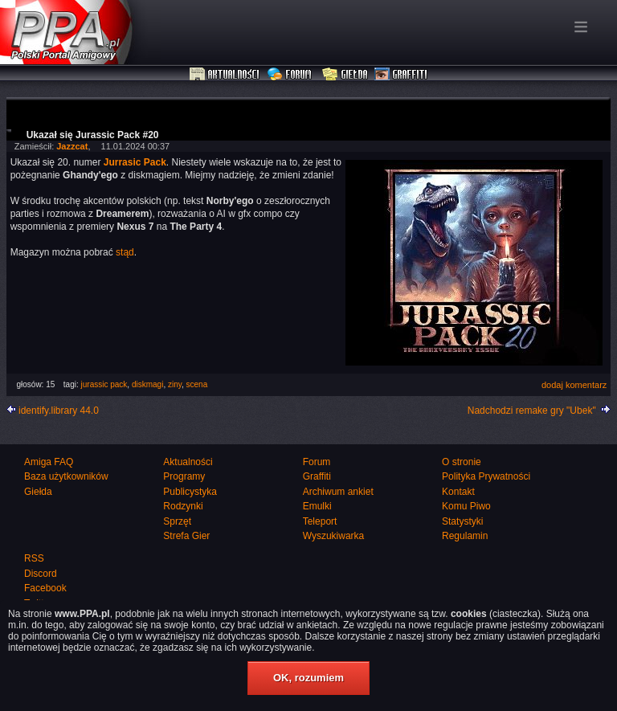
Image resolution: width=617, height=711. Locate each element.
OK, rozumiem (308, 678)
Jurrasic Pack (135, 162)
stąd (125, 252)
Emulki (317, 506)
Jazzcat (72, 146)
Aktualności (225, 75)
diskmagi (147, 384)
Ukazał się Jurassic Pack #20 (93, 135)
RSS (34, 558)
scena (197, 384)
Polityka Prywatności (486, 476)
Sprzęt (177, 521)
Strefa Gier (186, 535)
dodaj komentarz (574, 385)
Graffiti (401, 75)
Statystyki (462, 521)
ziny (175, 384)
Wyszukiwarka (334, 535)
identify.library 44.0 (58, 410)
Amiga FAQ (48, 462)
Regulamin (465, 535)
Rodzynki (182, 506)
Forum (291, 75)
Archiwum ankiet (338, 491)
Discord (40, 573)
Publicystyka (190, 491)
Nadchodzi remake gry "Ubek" (532, 410)
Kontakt (458, 491)
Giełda (345, 75)
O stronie (461, 462)
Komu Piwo (466, 506)
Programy (184, 476)
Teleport (320, 521)
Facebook (45, 588)
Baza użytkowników (66, 476)
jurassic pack (104, 384)
